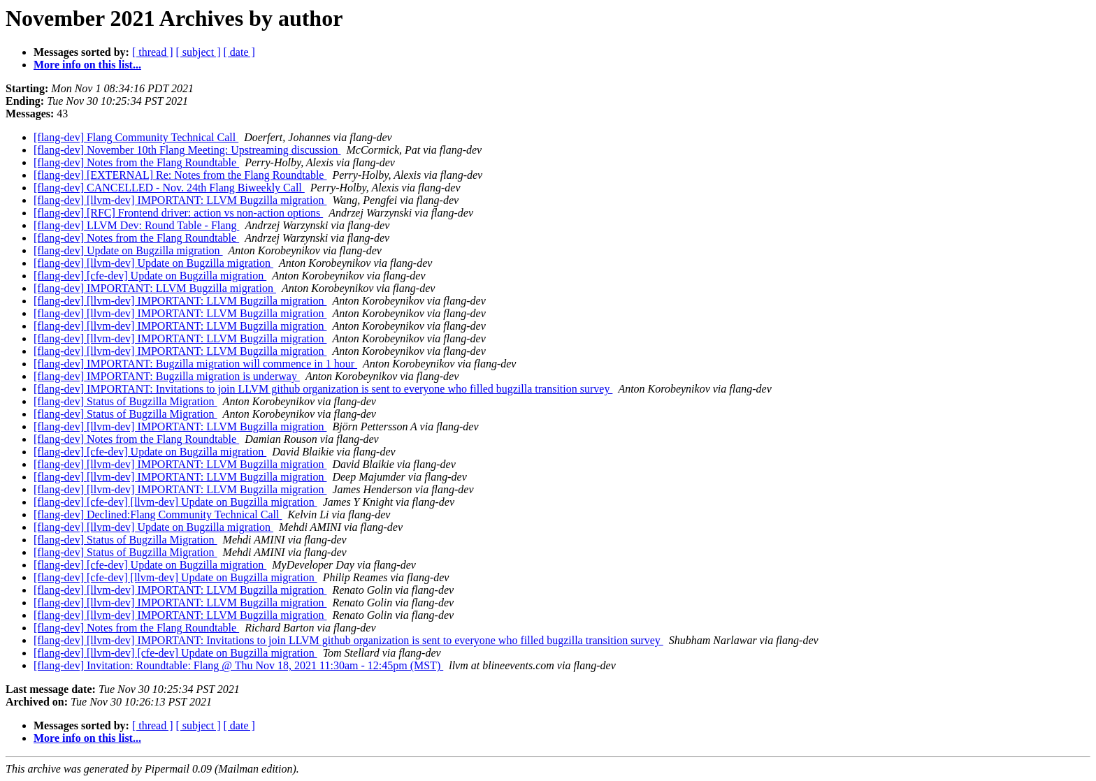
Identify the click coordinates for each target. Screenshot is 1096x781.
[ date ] (239, 52)
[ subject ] (198, 52)
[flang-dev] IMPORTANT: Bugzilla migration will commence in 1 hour (195, 364)
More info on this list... (87, 65)
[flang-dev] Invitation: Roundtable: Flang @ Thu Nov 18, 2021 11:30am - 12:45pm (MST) (238, 665)
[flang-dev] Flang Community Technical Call (136, 137)
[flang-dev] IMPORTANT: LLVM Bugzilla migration (155, 288)
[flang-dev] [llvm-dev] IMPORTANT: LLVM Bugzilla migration (180, 200)
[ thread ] (152, 52)
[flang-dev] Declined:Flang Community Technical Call (158, 514)
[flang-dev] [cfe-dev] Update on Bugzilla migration (150, 276)
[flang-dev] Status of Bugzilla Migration (125, 401)
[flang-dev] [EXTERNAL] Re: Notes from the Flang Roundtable (180, 175)
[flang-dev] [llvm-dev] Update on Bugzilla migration (153, 263)
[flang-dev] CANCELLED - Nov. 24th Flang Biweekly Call (169, 188)
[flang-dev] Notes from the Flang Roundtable (136, 162)
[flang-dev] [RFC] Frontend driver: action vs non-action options (178, 213)
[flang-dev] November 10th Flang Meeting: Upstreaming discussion (187, 150)
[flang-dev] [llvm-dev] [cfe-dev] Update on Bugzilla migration (175, 653)
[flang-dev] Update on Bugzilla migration (128, 250)
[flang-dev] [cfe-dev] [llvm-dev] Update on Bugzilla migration (175, 502)
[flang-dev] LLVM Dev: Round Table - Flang (136, 225)
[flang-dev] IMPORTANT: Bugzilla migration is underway (167, 376)
